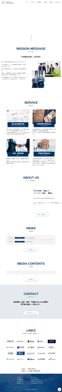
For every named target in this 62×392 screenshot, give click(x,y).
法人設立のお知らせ (29, 241)
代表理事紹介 (39, 2)
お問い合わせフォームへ (31, 312)
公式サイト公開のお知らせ (30, 237)
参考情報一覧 (31, 279)
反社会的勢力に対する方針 (37, 383)
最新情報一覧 (31, 249)
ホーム (27, 2)
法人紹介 (32, 2)
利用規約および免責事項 (36, 381)
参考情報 (45, 2)
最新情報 (51, 2)
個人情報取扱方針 (35, 379)
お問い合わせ (57, 2)
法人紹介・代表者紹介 (41, 214)
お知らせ (19, 237)
